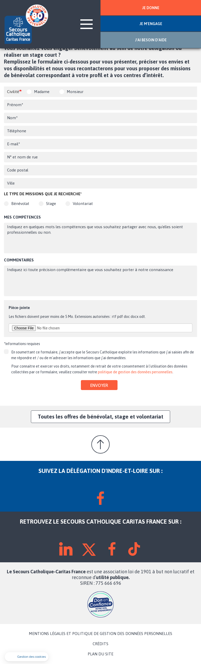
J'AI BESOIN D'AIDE (151, 40)
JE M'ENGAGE (150, 24)
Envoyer (99, 385)
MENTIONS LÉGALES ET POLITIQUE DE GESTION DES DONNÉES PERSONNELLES (100, 634)
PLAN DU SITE (100, 654)
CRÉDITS (100, 644)
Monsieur (75, 91)
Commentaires (19, 260)
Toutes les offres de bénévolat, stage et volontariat (100, 416)
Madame (41, 91)
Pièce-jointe (19, 308)
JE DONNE (150, 8)
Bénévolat (20, 203)
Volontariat (83, 203)
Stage (51, 203)
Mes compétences (22, 217)
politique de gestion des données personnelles (135, 372)
